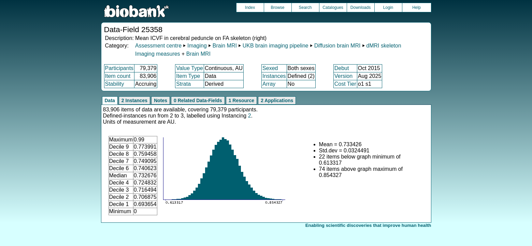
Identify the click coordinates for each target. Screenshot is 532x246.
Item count (118, 76)
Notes (160, 100)
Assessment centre (158, 46)
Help (416, 7)
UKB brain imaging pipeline (275, 46)
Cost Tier (345, 84)
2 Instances (134, 100)
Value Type (189, 68)
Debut (341, 68)
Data (110, 100)
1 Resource (241, 100)
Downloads (360, 7)
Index (250, 7)
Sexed (270, 68)
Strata (183, 84)
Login (388, 7)
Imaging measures (158, 54)
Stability (114, 84)
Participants (119, 68)
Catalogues (332, 7)
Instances (274, 76)
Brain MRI (225, 46)
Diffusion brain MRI (337, 46)
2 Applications (277, 100)
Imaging (197, 46)
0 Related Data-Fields (198, 100)
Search (305, 7)
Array (268, 84)
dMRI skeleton (383, 46)
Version (343, 76)
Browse (277, 7)
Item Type (188, 76)
